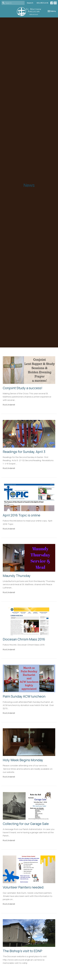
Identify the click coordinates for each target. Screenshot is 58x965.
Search (30, 3)
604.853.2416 (42, 3)
